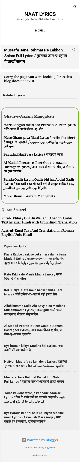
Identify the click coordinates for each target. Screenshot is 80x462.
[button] (74, 51)
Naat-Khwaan (56, 30)
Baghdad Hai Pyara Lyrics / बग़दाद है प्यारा (33, 155)
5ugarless (50, 447)
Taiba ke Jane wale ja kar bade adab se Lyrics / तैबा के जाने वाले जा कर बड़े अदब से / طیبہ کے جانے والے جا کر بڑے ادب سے (34, 398)
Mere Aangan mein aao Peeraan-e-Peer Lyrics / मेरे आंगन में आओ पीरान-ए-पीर (40, 128)
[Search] (75, 7)
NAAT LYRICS (40, 14)
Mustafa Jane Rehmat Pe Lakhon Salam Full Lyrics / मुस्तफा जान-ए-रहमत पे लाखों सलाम (35, 56)
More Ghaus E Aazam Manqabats (29, 197)
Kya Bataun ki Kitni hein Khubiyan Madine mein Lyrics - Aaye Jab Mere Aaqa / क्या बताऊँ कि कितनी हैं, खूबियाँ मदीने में (34, 418)
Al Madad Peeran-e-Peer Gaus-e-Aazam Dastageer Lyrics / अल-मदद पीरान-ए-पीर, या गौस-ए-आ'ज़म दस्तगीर (40, 167)
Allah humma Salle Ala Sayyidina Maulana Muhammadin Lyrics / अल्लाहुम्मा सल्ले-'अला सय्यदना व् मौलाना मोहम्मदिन (34, 311)
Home (18, 30)
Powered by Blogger (40, 440)
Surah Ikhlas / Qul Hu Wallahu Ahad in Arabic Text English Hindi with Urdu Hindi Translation (39, 221)
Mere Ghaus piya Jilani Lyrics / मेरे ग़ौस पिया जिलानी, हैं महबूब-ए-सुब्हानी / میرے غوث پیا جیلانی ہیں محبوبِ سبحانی (40, 142)
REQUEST (34, 30)
